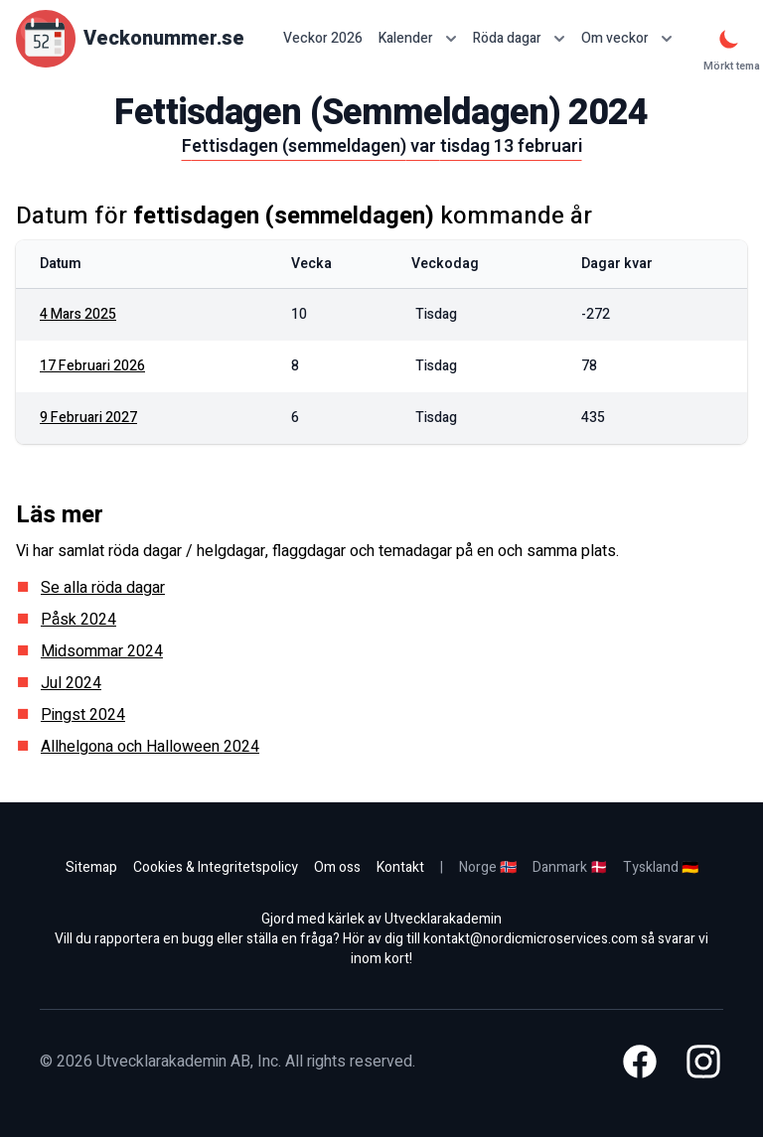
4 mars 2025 (78, 314)
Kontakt (400, 867)
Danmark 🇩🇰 (570, 867)
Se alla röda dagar (103, 588)
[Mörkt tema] (729, 39)
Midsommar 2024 (102, 651)
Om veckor (627, 38)
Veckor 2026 (323, 39)
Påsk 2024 (78, 620)
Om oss (337, 867)
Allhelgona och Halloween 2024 (150, 747)
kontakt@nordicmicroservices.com (530, 938)
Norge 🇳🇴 (488, 867)
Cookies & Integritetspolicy (215, 867)
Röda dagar (519, 38)
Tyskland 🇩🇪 (660, 867)
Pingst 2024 (83, 715)
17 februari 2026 (92, 365)
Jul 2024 (71, 683)
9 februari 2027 (88, 417)
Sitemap (91, 867)
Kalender (418, 38)
